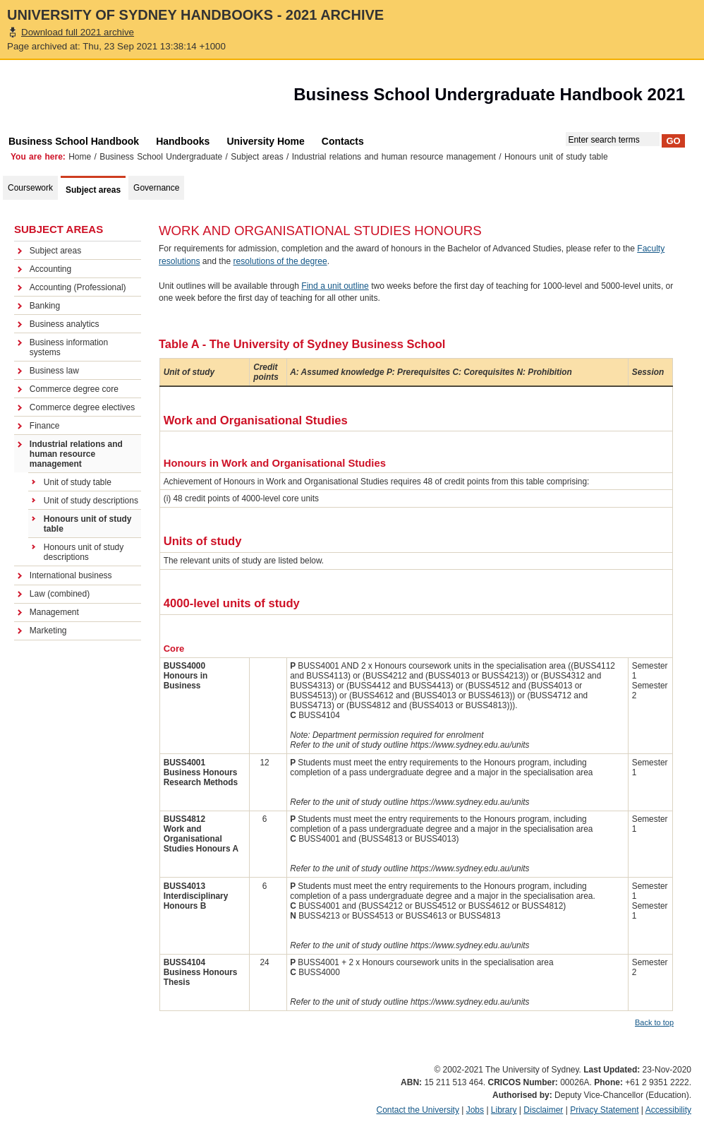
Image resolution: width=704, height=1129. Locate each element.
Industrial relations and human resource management (394, 157)
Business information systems (69, 347)
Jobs (475, 1110)
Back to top (654, 1022)
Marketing (48, 630)
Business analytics (64, 324)
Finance (45, 426)
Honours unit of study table (88, 524)
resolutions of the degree (280, 261)
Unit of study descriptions (91, 501)
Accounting (50, 269)
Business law (54, 371)
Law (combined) (60, 594)
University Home (265, 141)
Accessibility (668, 1110)
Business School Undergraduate (160, 157)
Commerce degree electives (82, 407)
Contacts (343, 141)
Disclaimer (543, 1110)
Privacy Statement (604, 1110)
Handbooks (183, 141)
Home (79, 157)
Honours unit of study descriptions (83, 552)
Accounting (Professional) (78, 287)
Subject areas (257, 157)
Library (504, 1110)
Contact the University (418, 1110)
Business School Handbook (73, 141)
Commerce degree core (74, 389)
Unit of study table (77, 482)
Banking (45, 306)
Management (54, 612)
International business (71, 575)
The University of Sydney (80, 98)
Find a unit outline (334, 286)
